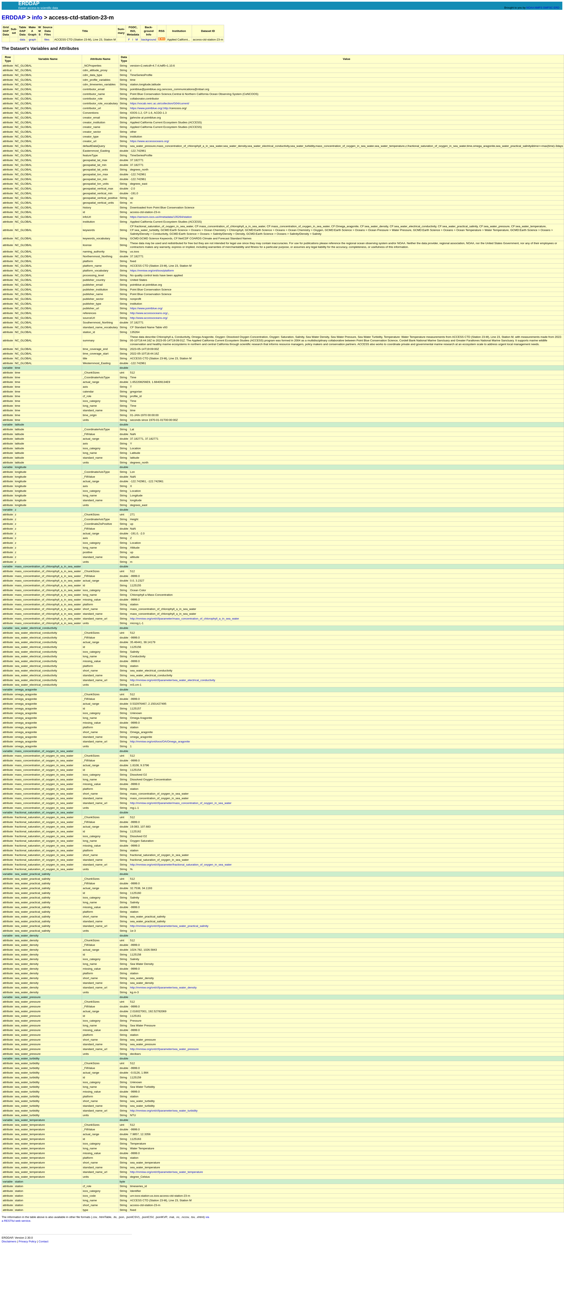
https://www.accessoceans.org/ (149, 141)
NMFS (538, 7)
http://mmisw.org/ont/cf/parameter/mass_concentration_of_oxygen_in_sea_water (180, 803)
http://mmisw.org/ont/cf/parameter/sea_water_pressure (164, 1049)
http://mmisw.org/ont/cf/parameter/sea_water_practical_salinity (169, 926)
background (148, 39)
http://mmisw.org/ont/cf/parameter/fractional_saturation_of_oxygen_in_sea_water (181, 864)
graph (32, 39)
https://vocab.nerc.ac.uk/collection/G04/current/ (159, 103)
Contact (43, 1241)
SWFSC (548, 7)
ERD (556, 7)
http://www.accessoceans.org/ (149, 313)
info (37, 17)
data (22, 39)
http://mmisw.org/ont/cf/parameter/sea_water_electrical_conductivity (172, 680)
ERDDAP (13, 17)
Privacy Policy (27, 1241)
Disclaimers (9, 1241)
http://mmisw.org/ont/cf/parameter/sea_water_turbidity (163, 1110)
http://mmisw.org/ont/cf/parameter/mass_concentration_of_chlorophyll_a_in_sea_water (184, 618)
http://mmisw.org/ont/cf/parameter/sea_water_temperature (166, 1172)
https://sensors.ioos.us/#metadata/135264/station (161, 216)
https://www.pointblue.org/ (146, 308)
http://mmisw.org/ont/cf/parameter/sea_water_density (163, 987)
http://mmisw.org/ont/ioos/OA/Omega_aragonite (160, 741)
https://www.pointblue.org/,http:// (150, 108)
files (46, 39)
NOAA (530, 7)
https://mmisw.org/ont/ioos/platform (152, 270)
